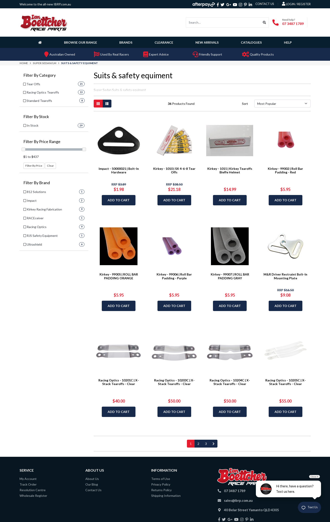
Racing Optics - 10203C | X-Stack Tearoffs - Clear (174, 382)
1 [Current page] (191, 444)
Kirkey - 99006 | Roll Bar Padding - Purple (174, 276)
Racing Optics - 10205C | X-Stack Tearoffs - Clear (285, 382)
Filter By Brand (36, 182)
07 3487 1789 (293, 23)
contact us (264, 4)
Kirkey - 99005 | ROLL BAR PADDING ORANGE (119, 276)
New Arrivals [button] (207, 42)
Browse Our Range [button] (80, 42)
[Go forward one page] (213, 444)
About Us (92, 479)
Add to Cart (119, 200)
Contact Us (93, 490)
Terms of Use (160, 479)
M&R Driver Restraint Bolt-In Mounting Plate (285, 276)
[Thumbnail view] (98, 104)
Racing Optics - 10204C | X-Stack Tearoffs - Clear (230, 382)
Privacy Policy (160, 484)
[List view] (106, 104)
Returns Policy (161, 490)
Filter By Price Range (41, 141)
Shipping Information (166, 495)
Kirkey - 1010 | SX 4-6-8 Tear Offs (174, 170)
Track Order (28, 484)
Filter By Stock (36, 116)
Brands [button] (125, 42)
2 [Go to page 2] (198, 444)
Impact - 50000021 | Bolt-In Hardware (119, 170)
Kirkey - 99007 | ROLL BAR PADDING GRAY (230, 276)
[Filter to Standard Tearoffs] (54, 100)
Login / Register (296, 4)
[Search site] (264, 22)
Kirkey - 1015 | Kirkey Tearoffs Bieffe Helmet (229, 170)
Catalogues (251, 42)
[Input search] (223, 22)
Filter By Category (39, 75)
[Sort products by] (282, 104)
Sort (245, 103)
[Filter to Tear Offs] (54, 84)
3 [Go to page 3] (206, 444)
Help (288, 42)
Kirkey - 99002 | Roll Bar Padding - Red (285, 170)
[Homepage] (41, 42)
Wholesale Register (33, 495)
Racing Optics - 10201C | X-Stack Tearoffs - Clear (118, 382)
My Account (28, 479)
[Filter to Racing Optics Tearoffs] (54, 92)
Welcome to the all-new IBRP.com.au (45, 4)
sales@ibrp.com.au (238, 500)
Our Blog (91, 484)
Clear (50, 165)
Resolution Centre (33, 490)
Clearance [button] (164, 42)
